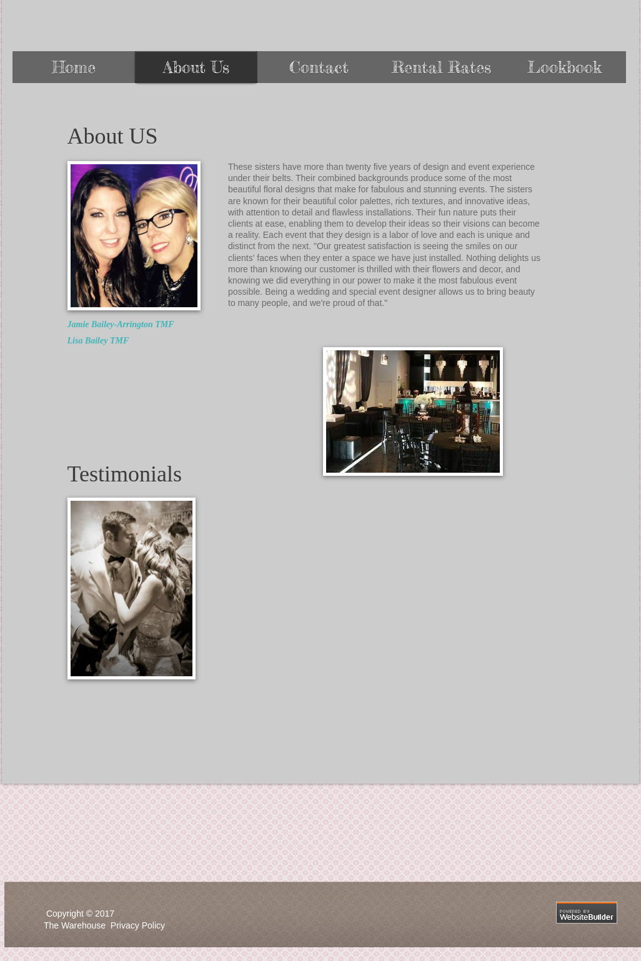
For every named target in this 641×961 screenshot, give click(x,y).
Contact (319, 67)
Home (74, 67)
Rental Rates (441, 67)
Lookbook (564, 67)
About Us (196, 67)
